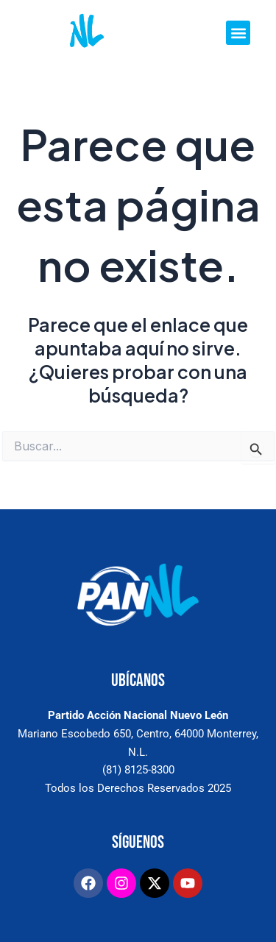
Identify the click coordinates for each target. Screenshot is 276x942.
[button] (238, 33)
